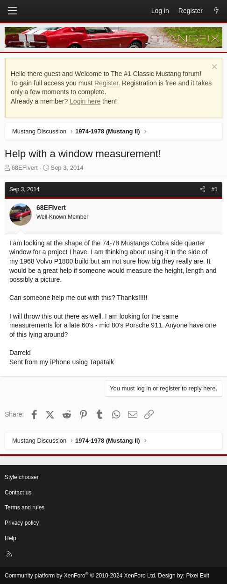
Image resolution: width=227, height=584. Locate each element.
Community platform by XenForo (80, 575)
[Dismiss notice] (213, 68)
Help (10, 538)
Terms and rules (24, 507)
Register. (107, 83)
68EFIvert (25, 167)
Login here (85, 101)
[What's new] (216, 11)
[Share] (202, 189)
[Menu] (12, 11)
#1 (215, 189)
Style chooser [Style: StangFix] (22, 477)
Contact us (18, 492)
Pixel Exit (197, 575)
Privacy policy (22, 523)
